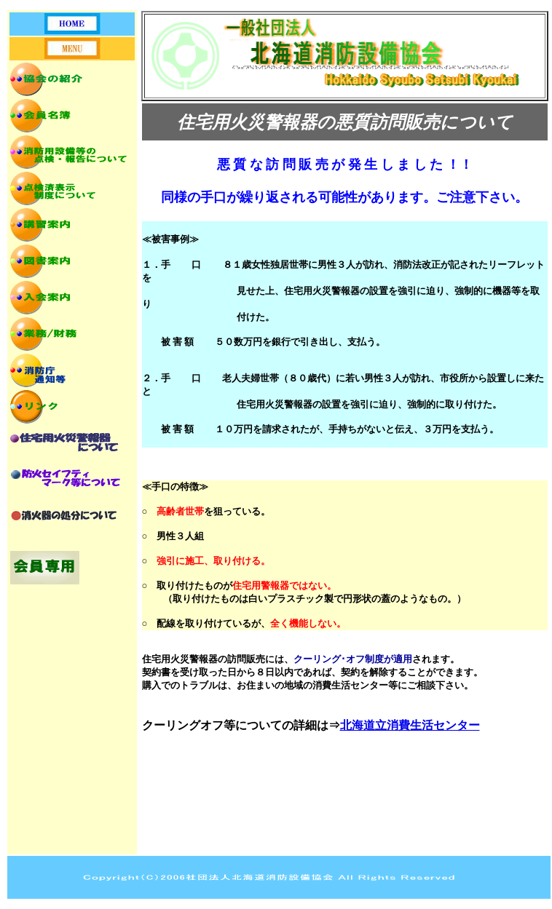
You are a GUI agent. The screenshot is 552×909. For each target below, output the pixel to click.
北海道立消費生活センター (410, 725)
